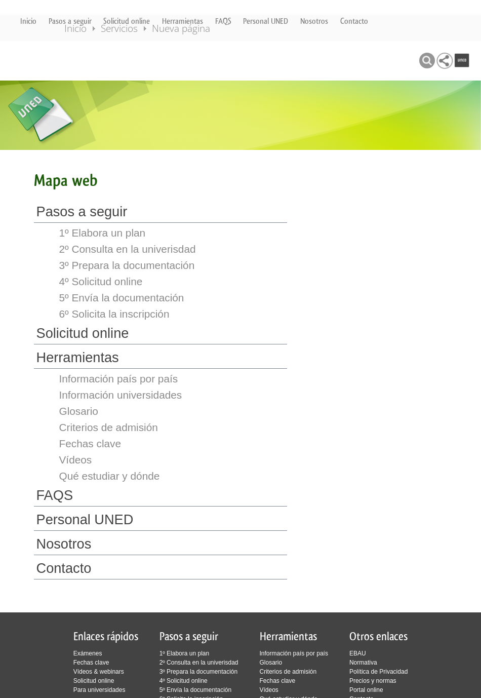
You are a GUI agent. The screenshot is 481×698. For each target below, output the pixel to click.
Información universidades (120, 395)
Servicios (133, 59)
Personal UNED (265, 21)
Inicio (28, 21)
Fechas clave (90, 443)
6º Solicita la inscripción (114, 314)
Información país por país (118, 378)
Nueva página (195, 59)
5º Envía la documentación (121, 297)
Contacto (354, 21)
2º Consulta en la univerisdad (127, 249)
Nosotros (314, 21)
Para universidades (99, 689)
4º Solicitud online (101, 281)
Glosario (78, 411)
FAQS (223, 21)
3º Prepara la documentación (127, 265)
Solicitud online (126, 21)
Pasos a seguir (70, 21)
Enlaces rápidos (105, 636)
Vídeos (75, 460)
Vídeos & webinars (98, 671)
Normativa (363, 662)
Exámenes (87, 653)
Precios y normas (372, 680)
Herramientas (182, 21)
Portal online (366, 689)
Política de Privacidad (378, 671)
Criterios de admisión (108, 427)
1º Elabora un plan (102, 233)
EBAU (357, 653)
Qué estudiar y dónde (109, 476)
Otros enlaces (378, 636)
